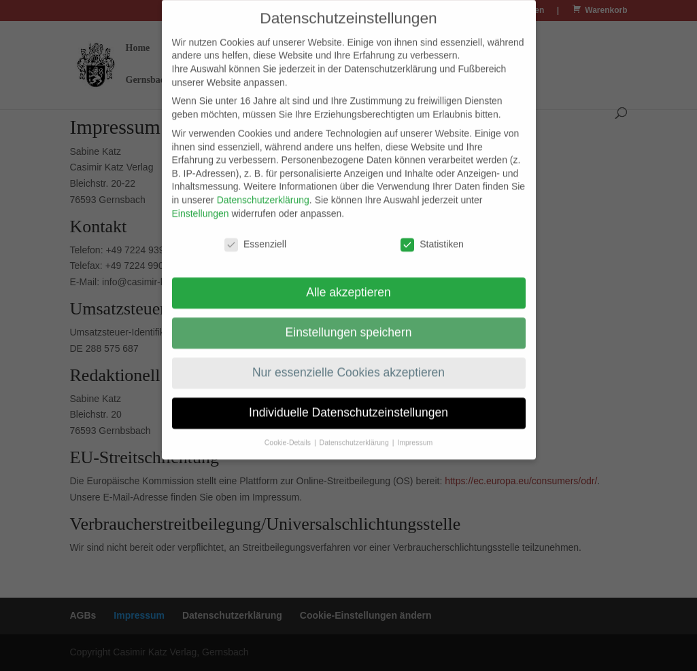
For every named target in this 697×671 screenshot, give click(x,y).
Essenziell (255, 236)
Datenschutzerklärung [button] (355, 433)
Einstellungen (200, 204)
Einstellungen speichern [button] (349, 324)
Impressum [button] (414, 433)
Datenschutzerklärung (263, 190)
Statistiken (432, 236)
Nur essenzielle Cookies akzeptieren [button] (348, 364)
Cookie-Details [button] (289, 433)
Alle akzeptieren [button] (348, 284)
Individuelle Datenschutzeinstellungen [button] (348, 404)
